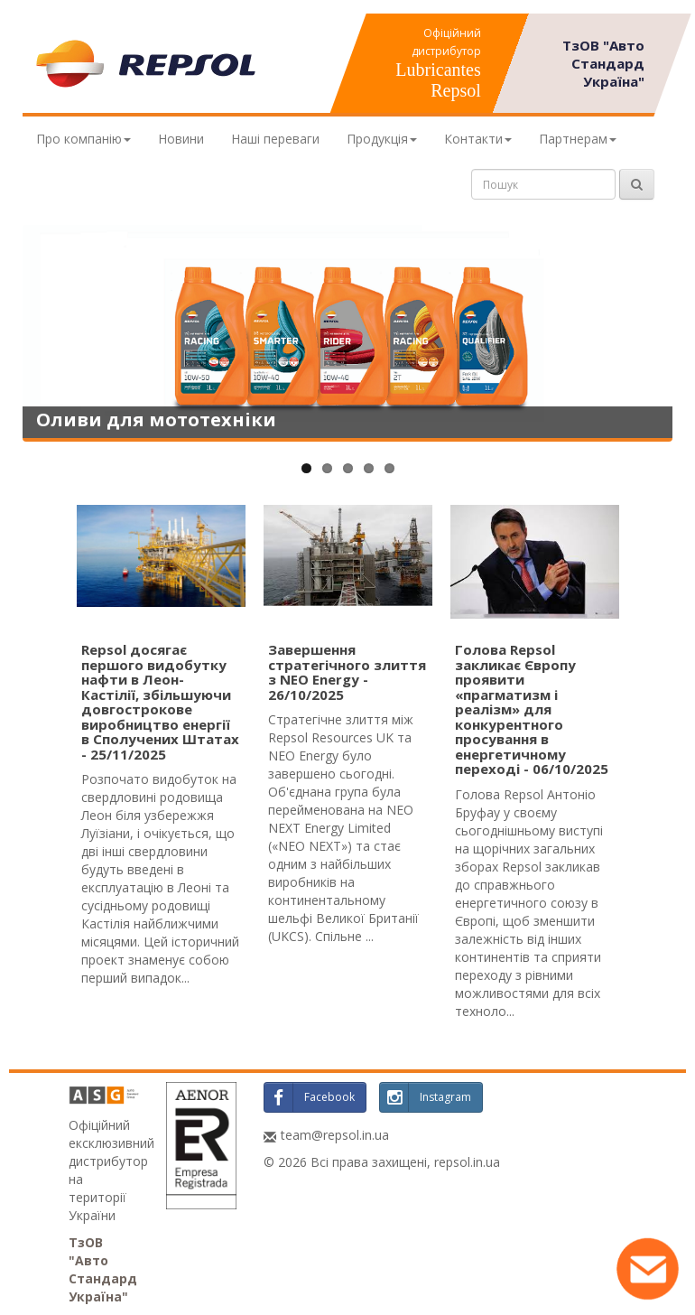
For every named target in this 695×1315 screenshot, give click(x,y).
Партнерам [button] (577, 138)
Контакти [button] (478, 138)
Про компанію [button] (83, 138)
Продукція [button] (382, 138)
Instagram (425, 1097)
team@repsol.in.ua (335, 1134)
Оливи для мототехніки (156, 419)
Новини (181, 138)
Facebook (309, 1097)
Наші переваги (275, 138)
